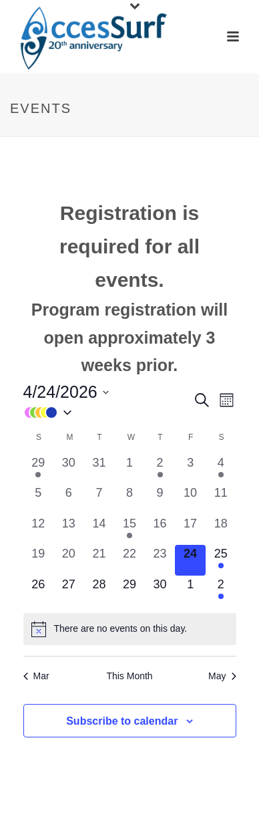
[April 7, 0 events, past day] (99, 499)
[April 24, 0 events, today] (190, 560)
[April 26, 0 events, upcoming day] (38, 591)
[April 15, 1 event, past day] (129, 530)
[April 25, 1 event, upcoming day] (221, 560)
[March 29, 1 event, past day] (38, 469)
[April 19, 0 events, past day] (38, 560)
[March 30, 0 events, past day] (68, 469)
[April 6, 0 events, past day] (68, 499)
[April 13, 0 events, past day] (68, 530)
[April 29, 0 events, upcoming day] (129, 591)
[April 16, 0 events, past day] (160, 530)
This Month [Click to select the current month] (129, 676)
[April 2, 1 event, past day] (160, 469)
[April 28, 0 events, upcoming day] (99, 591)
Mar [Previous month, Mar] (36, 676)
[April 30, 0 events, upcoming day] (160, 591)
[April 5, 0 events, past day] (38, 499)
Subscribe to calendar (122, 721)
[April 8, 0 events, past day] (129, 499)
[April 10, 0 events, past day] (190, 499)
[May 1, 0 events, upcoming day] (190, 591)
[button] (107, 412)
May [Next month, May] (222, 676)
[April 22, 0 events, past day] (129, 560)
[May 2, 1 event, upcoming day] (221, 591)
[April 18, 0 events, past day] (221, 530)
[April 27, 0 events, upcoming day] (68, 591)
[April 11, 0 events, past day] (221, 499)
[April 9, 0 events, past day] (160, 499)
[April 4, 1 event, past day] (221, 469)
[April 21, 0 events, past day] (99, 560)
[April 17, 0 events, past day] (190, 530)
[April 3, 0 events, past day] (190, 469)
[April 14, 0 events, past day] (99, 530)
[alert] (129, 629)
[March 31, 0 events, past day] (99, 469)
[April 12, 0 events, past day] (38, 530)
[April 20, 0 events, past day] (68, 560)
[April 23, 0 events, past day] (160, 560)
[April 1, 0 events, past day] (129, 469)
